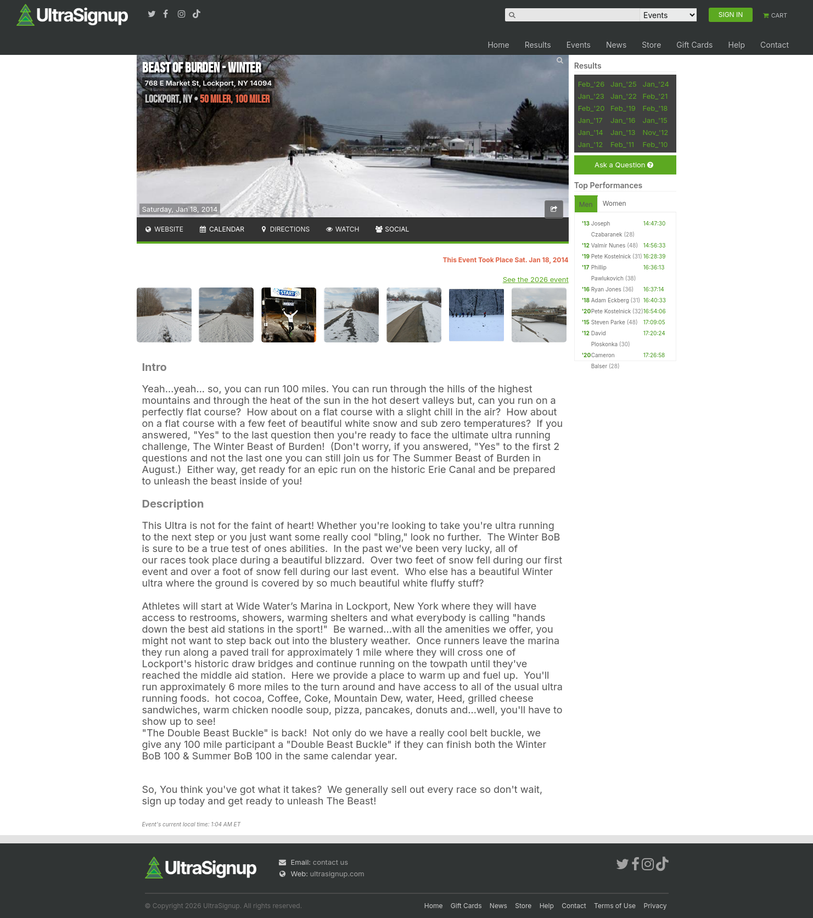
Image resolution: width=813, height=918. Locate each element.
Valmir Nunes (608, 245)
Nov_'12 (656, 132)
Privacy (655, 906)
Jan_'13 (623, 132)
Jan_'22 (623, 96)
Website (164, 229)
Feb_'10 (655, 144)
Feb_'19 (623, 108)
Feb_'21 (655, 96)
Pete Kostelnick (611, 256)
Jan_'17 (590, 120)
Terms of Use (615, 906)
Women (614, 203)
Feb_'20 (591, 108)
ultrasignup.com (337, 873)
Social (392, 229)
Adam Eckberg (610, 300)
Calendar (221, 229)
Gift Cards (694, 44)
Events (579, 44)
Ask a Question (624, 164)
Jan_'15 (655, 120)
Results (538, 44)
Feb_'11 (622, 144)
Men (586, 204)
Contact (774, 44)
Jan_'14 (590, 132)
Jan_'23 (591, 96)
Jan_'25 (623, 84)
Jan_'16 (623, 120)
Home (498, 44)
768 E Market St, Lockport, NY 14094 (208, 82)
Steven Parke (608, 322)
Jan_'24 (656, 84)
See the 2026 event (536, 279)
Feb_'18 (655, 108)
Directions (285, 229)
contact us (330, 862)
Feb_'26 (591, 84)
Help (736, 44)
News (616, 44)
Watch (342, 229)
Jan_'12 (590, 144)
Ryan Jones (606, 289)
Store (651, 44)
